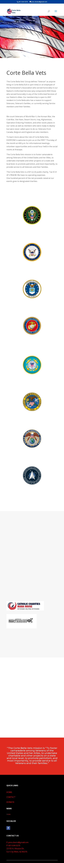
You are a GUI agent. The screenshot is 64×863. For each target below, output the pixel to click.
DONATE (10, 802)
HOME (9, 792)
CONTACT (10, 797)
